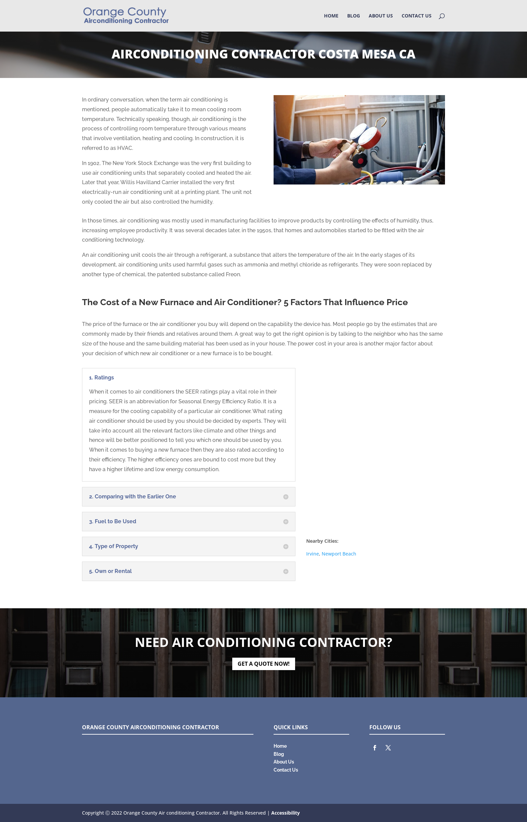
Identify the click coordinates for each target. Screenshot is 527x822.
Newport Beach (339, 553)
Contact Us (417, 16)
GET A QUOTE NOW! (264, 663)
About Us (381, 16)
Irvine (312, 553)
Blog (353, 16)
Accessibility (285, 813)
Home (331, 16)
